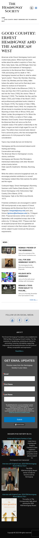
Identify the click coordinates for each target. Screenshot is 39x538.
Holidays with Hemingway (24, 275)
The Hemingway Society (12, 8)
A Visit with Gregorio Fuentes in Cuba (19, 438)
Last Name (8, 394)
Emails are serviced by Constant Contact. (19, 412)
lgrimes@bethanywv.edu (17, 213)
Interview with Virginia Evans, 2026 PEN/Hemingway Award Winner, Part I (19, 495)
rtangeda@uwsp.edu (17, 211)
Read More (19, 351)
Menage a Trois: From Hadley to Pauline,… (25, 288)
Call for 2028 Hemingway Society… (27, 261)
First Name (8, 384)
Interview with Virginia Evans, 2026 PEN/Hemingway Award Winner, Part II (19, 465)
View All (33, 300)
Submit (19, 419)
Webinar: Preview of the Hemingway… (27, 249)
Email (6, 374)
